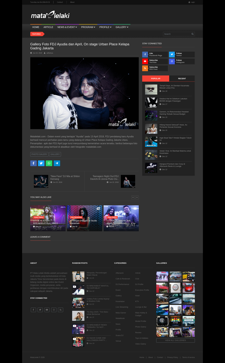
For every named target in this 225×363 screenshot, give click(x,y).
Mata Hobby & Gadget (141, 314)
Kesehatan (120, 301)
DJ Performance (122, 284)
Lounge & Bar (141, 307)
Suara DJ (119, 335)
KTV (137, 301)
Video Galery (140, 344)
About (72, 2)
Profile (118, 330)
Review (138, 332)
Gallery (55, 154)
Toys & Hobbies (141, 338)
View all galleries (175, 340)
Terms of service (188, 357)
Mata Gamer (121, 313)
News (118, 324)
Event (118, 290)
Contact (60, 2)
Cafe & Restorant (123, 279)
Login (192, 2)
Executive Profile (142, 290)
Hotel (137, 296)
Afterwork (120, 273)
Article (137, 273)
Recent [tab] (182, 78)
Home (141, 357)
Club (137, 279)
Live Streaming (122, 307)
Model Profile (140, 321)
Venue (118, 341)
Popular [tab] (155, 78)
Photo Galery (39, 154)
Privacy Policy (172, 357)
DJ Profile (139, 284)
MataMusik (120, 318)
